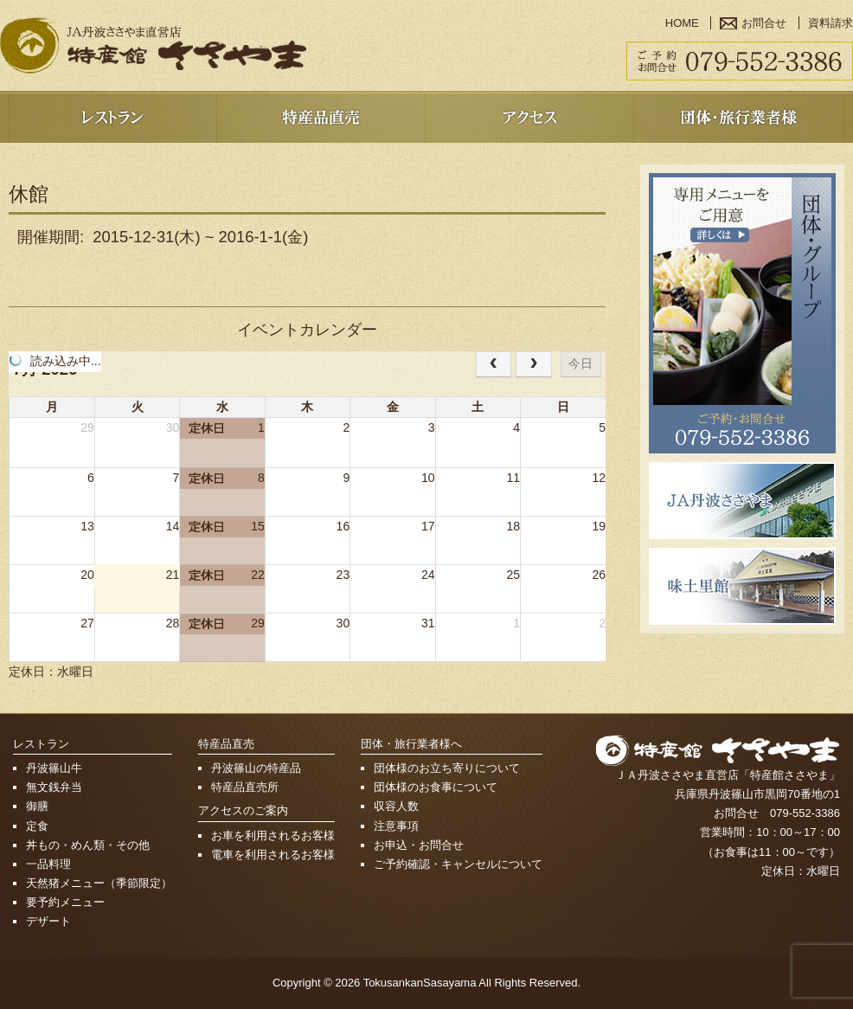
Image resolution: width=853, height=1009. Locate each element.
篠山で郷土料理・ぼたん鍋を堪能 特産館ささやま (153, 45)
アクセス (529, 117)
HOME (682, 22)
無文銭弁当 (54, 787)
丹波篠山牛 (54, 768)
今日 (580, 363)
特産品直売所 (245, 787)
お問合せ (763, 22)
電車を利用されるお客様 (273, 854)
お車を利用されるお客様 (273, 835)
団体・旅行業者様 (738, 117)
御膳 (37, 806)
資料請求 (830, 22)
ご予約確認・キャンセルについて (458, 864)
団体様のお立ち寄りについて (447, 768)
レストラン (112, 117)
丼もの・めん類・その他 (88, 845)
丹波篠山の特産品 (256, 768)
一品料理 (48, 864)
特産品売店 (320, 117)
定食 (37, 825)
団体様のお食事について (435, 787)
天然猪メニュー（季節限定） (99, 883)
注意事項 (396, 825)
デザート (48, 921)
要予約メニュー (65, 902)
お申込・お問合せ (419, 845)
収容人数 (396, 806)
